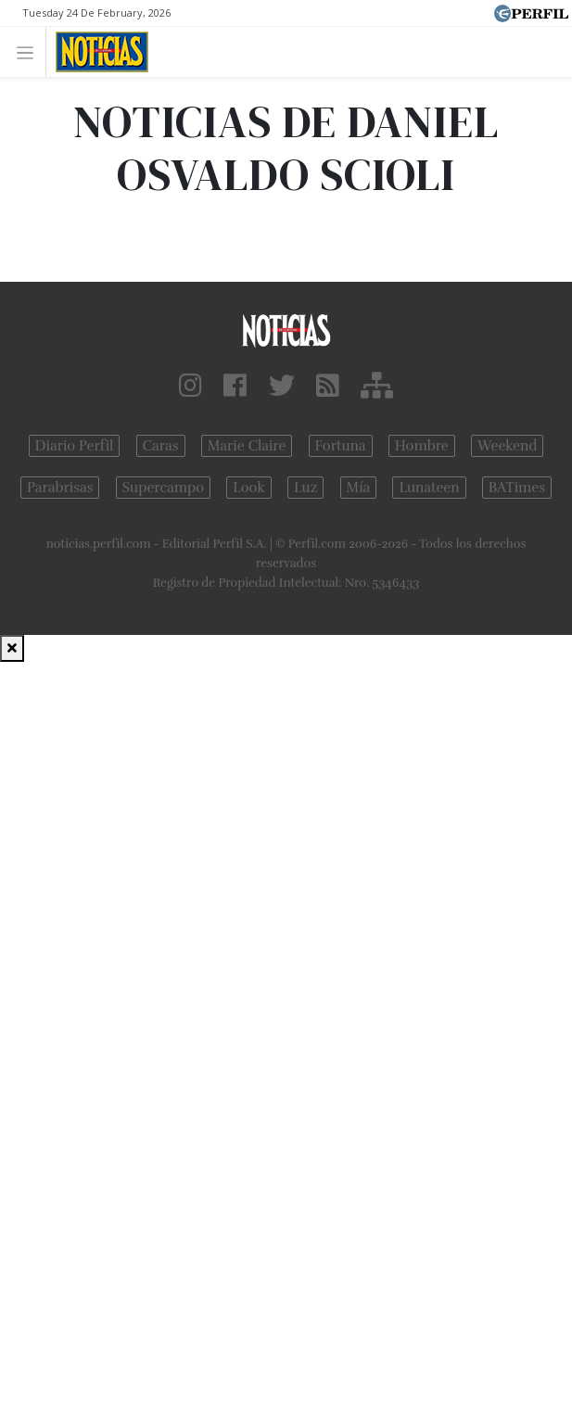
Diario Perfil (74, 446)
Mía (359, 487)
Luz (305, 487)
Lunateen (429, 487)
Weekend (507, 446)
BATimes (517, 487)
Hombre (422, 446)
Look (249, 487)
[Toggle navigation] (30, 51)
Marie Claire (247, 446)
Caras (161, 446)
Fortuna (340, 446)
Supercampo (163, 487)
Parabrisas (60, 487)
